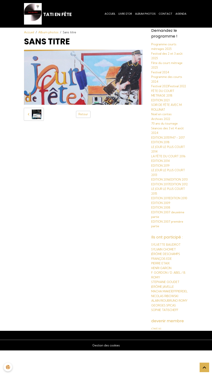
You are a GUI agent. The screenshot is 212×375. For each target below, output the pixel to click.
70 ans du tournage (164, 128)
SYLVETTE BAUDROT (166, 261)
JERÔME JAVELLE (163, 302)
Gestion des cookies (106, 370)
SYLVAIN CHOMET (164, 265)
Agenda (180, 14)
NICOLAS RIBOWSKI (165, 316)
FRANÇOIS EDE (162, 275)
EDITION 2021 (161, 105)
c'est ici (156, 353)
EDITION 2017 (161, 192)
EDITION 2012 (161, 196)
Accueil (110, 14)
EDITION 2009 (161, 219)
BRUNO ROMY (161, 325)
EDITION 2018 (161, 146)
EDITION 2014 (161, 164)
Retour (83, 116)
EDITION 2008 (161, 224)
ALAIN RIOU (159, 320)
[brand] (48, 14)
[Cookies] (8, 367)
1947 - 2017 (179, 141)
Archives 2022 (161, 123)
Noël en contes (162, 119)
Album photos (145, 14)
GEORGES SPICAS (164, 329)
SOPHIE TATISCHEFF (166, 334)
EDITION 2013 (161, 187)
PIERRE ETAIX (160, 279)
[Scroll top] (204, 367)
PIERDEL (157, 311)
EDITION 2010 (161, 215)
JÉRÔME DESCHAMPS (166, 270)
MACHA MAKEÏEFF (164, 307)
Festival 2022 (160, 91)
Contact (165, 14)
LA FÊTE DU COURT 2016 (169, 160)
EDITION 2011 (160, 210)
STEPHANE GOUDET (166, 297)
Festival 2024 (160, 73)
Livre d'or (125, 14)
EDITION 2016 (161, 183)
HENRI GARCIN (162, 284)
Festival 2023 (160, 87)
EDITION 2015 (161, 141)
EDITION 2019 (161, 169)
